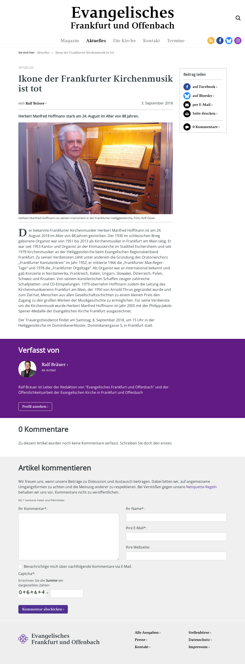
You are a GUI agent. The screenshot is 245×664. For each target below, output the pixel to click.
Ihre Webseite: (138, 547)
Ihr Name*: (135, 508)
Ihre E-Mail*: (136, 527)
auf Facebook (204, 87)
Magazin (69, 40)
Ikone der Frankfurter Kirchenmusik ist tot (84, 52)
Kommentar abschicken (42, 609)
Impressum (198, 647)
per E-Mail (202, 104)
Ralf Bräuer (35, 103)
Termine (176, 40)
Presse (140, 640)
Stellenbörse (199, 632)
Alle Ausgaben (147, 632)
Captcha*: (26, 573)
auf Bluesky (202, 96)
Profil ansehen (34, 406)
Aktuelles (96, 40)
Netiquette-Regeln (201, 486)
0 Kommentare (205, 127)
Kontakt (151, 40)
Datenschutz (199, 640)
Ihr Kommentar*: (32, 508)
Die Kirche (124, 40)
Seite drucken (204, 113)
